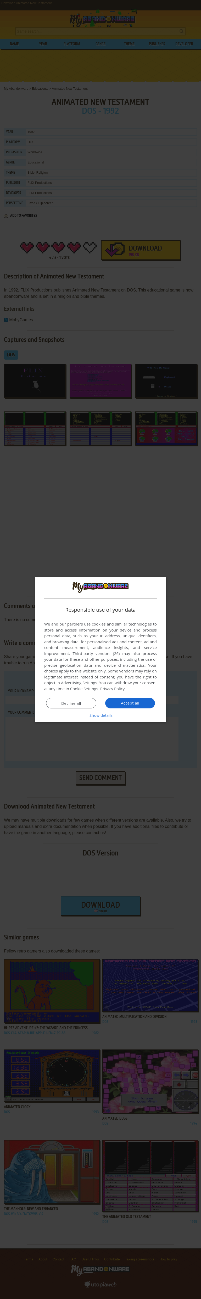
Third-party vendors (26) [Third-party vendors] (96, 653)
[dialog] (100, 649)
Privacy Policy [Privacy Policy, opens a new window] (112, 688)
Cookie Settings (84, 688)
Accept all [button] (130, 703)
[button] (100, 715)
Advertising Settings (79, 682)
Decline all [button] (71, 703)
